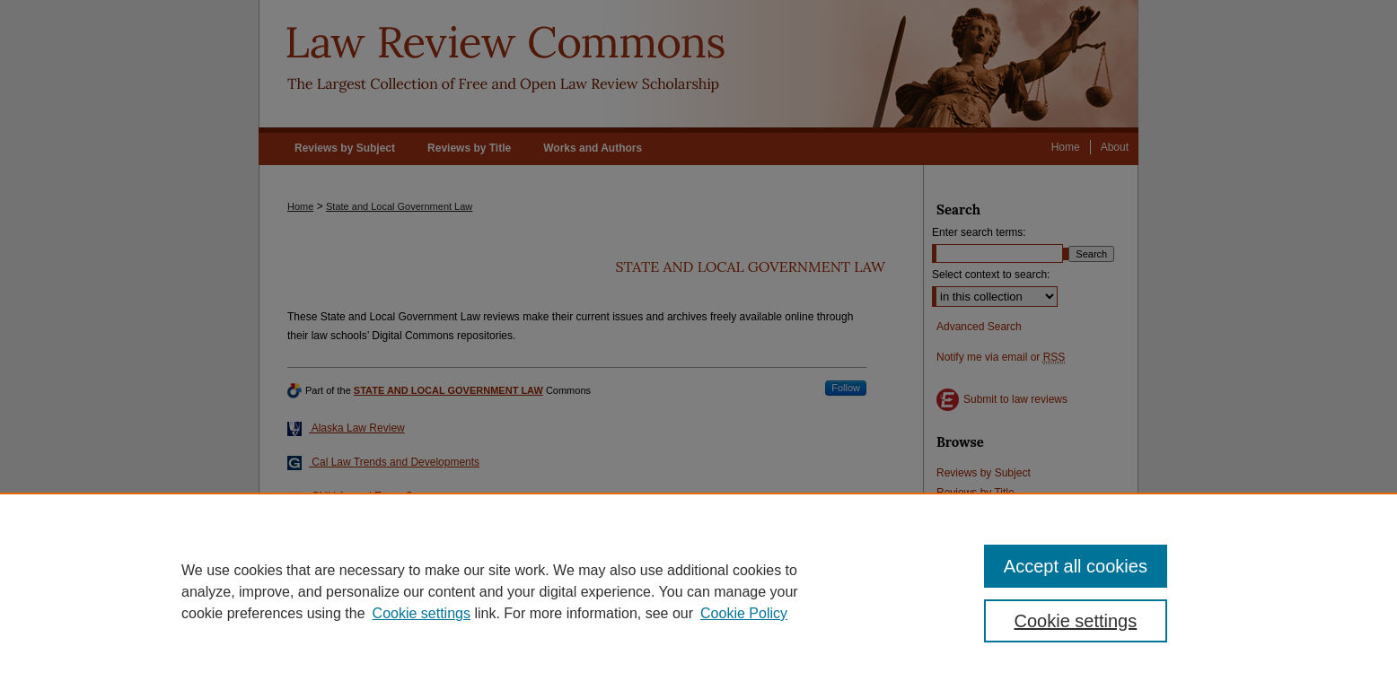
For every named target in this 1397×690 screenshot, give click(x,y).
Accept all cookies (1075, 566)
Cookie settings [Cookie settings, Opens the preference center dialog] (1076, 621)
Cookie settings (421, 613)
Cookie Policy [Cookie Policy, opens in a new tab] (743, 613)
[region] (698, 591)
